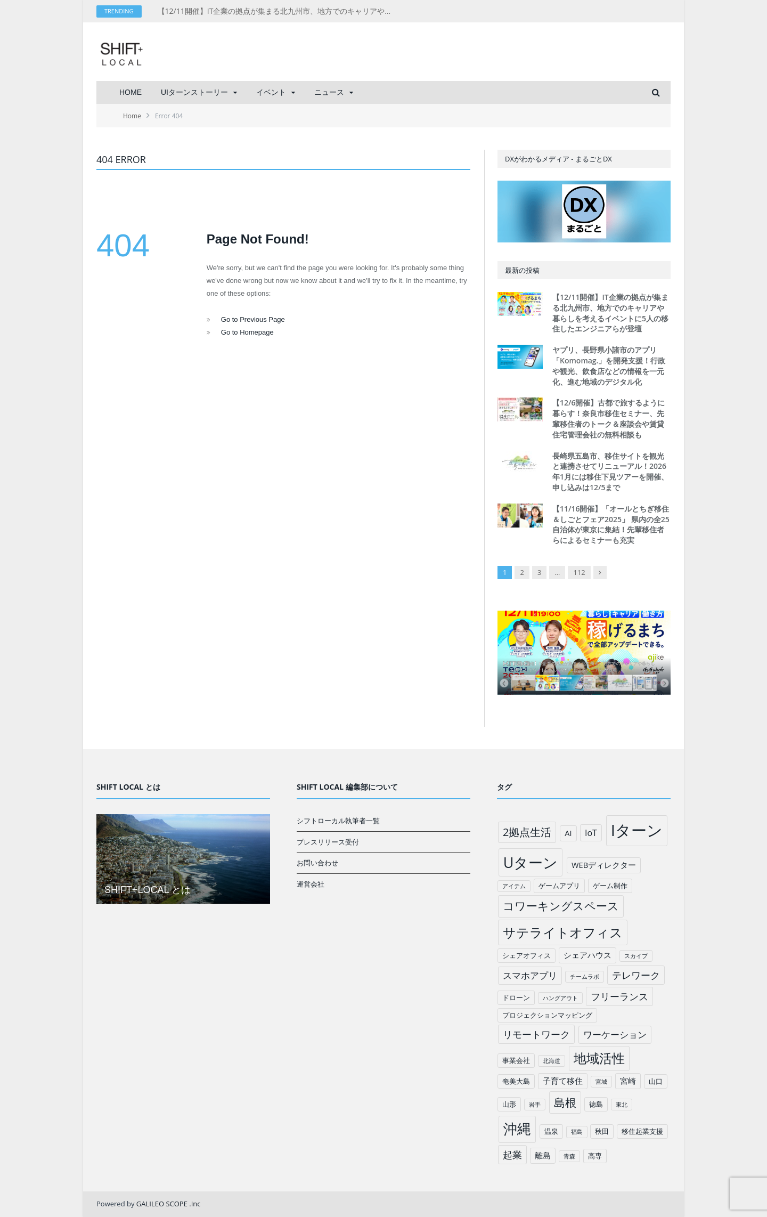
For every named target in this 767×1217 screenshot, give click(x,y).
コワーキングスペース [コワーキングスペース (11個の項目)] (561, 905)
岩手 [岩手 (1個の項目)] (535, 1104)
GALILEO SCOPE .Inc (168, 1203)
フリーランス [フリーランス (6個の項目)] (619, 996)
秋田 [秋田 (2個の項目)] (602, 1131)
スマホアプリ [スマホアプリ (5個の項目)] (530, 975)
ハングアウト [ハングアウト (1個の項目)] (560, 998)
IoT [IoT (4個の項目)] (591, 833)
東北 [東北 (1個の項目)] (621, 1104)
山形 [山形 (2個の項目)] (509, 1104)
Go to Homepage (247, 332)
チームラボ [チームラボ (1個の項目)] (584, 976)
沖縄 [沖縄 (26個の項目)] (517, 1128)
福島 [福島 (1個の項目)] (577, 1131)
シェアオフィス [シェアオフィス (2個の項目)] (526, 955)
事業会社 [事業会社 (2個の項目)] (516, 1060)
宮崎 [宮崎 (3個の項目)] (628, 1080)
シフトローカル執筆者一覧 (338, 820)
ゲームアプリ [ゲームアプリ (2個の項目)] (559, 885)
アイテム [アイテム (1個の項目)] (514, 886)
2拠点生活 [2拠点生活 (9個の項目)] (527, 832)
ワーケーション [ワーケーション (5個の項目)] (615, 1034)
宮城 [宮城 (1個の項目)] (601, 1081)
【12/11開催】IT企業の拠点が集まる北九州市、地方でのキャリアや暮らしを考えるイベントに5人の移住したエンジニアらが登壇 (280, 11)
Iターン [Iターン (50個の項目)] (637, 830)
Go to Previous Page (253, 319)
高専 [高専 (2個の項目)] (595, 1156)
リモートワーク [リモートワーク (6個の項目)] (536, 1034)
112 (579, 572)
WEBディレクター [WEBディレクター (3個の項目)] (604, 864)
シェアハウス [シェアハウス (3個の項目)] (587, 955)
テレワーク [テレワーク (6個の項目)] (636, 975)
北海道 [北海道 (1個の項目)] (551, 1061)
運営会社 (310, 884)
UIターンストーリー (194, 92)
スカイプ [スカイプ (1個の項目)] (636, 956)
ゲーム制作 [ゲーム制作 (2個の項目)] (610, 885)
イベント (271, 92)
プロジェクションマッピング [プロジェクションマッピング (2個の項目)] (547, 1015)
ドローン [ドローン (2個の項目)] (516, 997)
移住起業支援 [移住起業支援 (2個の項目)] (642, 1131)
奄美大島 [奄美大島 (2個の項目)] (516, 1081)
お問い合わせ (317, 862)
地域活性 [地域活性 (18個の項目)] (599, 1058)
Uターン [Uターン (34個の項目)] (530, 862)
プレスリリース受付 (328, 842)
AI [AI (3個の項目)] (568, 832)
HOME (130, 92)
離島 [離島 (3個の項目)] (543, 1155)
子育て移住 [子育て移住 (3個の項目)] (563, 1080)
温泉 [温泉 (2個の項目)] (551, 1131)
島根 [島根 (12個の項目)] (565, 1102)
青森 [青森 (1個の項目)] (569, 1156)
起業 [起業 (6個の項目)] (512, 1154)
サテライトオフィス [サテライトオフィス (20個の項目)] (563, 932)
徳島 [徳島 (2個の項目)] (596, 1104)
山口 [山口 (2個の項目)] (656, 1081)
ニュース (329, 92)
